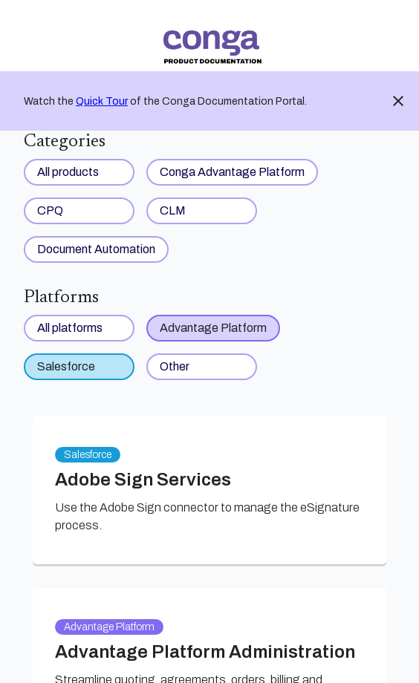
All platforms (70, 327)
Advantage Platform (213, 327)
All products (68, 172)
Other (174, 366)
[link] (212, 47)
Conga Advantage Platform (232, 172)
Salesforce (66, 366)
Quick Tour (102, 101)
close (398, 101)
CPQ (50, 210)
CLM (173, 210)
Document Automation (96, 249)
